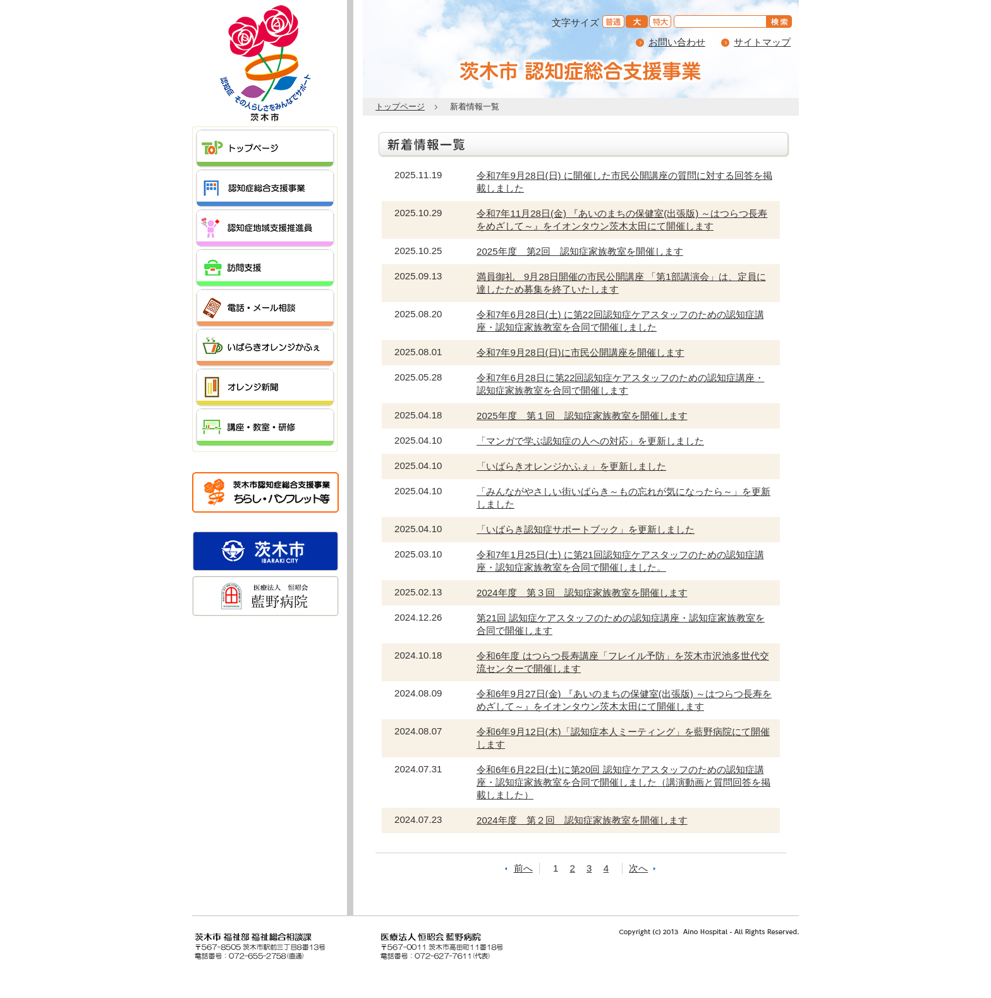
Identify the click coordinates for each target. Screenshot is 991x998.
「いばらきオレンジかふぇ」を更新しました (571, 466)
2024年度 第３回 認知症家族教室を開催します (582, 592)
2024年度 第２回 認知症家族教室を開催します (582, 820)
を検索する (781, 22)
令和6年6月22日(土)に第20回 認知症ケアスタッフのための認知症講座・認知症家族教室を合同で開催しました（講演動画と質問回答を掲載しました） (623, 782)
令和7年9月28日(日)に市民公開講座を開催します (580, 352)
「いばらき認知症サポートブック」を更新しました (586, 529)
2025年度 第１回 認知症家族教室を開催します (582, 415)
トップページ (400, 106)
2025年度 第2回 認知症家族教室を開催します (580, 251)
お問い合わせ (676, 42)
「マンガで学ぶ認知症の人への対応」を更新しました (590, 440)
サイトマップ (762, 42)
